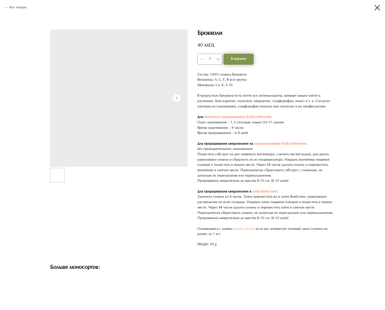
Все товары (18, 7)
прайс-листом (244, 229)
